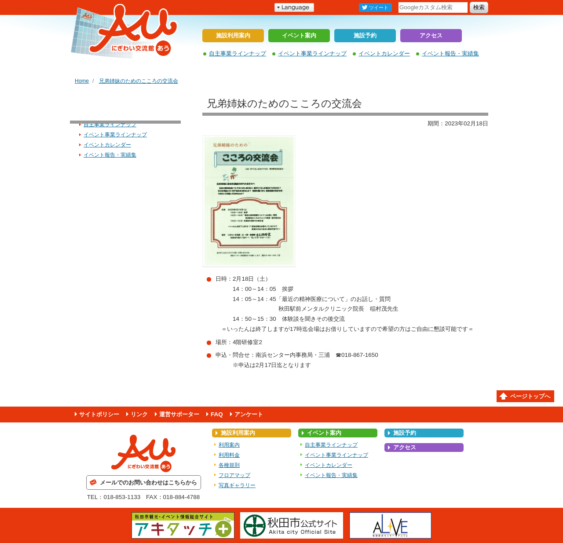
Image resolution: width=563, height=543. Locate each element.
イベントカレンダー (384, 53)
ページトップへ (530, 396)
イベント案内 (299, 35)
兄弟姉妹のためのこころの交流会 (138, 81)
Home (82, 81)
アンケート (248, 414)
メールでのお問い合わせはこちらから (148, 482)
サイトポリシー (99, 414)
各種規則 (229, 465)
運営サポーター (179, 414)
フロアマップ (234, 475)
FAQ (217, 414)
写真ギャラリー (237, 485)
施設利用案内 (233, 35)
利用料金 (229, 455)
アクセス (431, 35)
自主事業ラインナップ (237, 53)
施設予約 (365, 35)
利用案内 (229, 445)
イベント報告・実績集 (450, 53)
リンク (139, 414)
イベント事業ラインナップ (312, 53)
